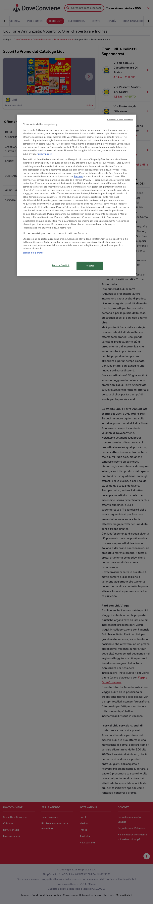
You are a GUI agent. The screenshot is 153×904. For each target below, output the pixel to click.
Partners (78, 176)
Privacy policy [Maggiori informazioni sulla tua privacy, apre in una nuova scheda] (44, 154)
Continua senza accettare (120, 119)
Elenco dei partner (33, 252)
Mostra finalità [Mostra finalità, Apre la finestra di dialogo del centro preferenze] (61, 265)
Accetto (90, 265)
